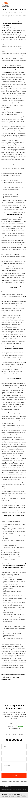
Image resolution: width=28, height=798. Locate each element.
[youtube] (13, 740)
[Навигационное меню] (25, 4)
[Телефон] (7, 740)
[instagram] (21, 740)
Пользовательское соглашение (14, 736)
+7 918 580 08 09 (14, 724)
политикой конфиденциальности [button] (17, 782)
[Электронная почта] (10, 740)
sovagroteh (11, 728)
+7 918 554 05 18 (10, 726)
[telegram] (18, 740)
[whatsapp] (15, 740)
